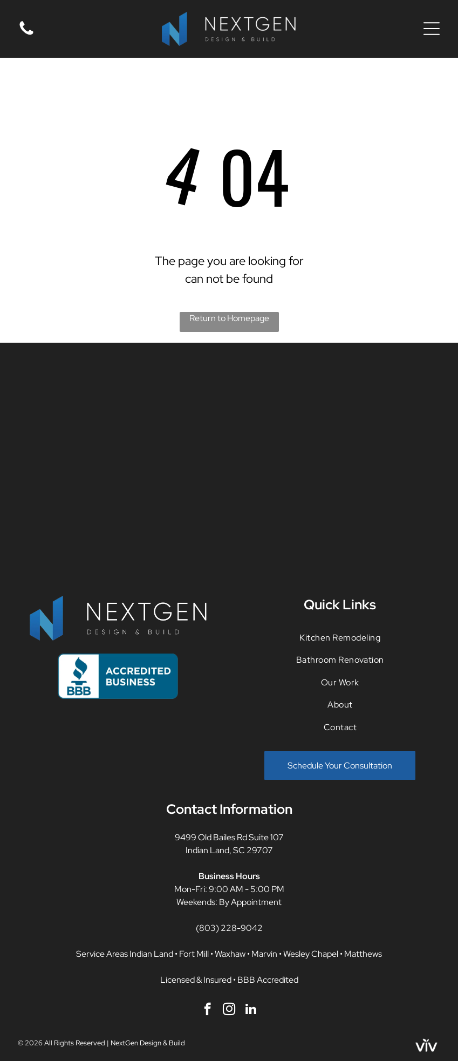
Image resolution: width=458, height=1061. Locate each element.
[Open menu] (431, 29)
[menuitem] (340, 638)
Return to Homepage (229, 318)
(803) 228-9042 (229, 928)
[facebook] (207, 1010)
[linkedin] (250, 1010)
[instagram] (229, 1010)
